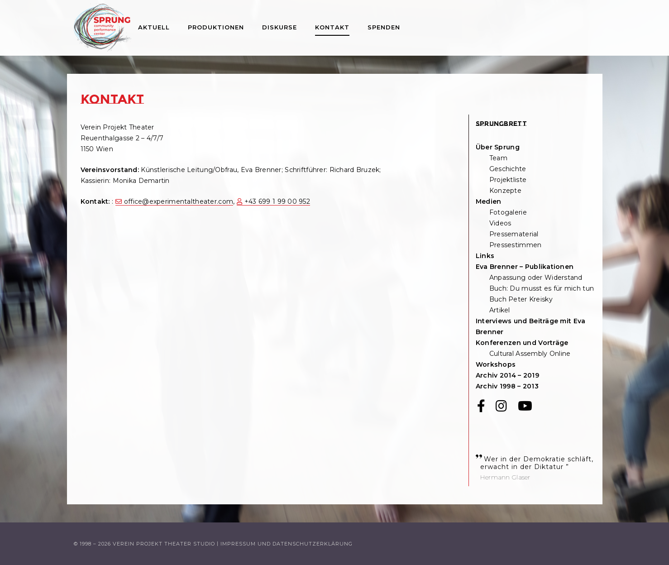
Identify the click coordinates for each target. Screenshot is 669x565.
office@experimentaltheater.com (178, 201)
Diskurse (279, 27)
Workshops (496, 364)
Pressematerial (514, 234)
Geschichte (507, 169)
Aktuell (154, 27)
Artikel (499, 310)
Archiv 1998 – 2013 (507, 386)
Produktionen (216, 27)
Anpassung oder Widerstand (536, 277)
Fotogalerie (508, 212)
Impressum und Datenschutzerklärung (286, 544)
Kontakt (332, 27)
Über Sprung (498, 147)
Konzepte (505, 191)
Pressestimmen (515, 245)
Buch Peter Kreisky (521, 299)
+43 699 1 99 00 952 (277, 201)
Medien (489, 201)
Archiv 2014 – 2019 (507, 375)
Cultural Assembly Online (530, 354)
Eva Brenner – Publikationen (525, 267)
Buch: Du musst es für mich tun (541, 288)
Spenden (384, 27)
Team (498, 158)
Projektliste (507, 180)
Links (485, 256)
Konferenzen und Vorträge (522, 343)
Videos (500, 223)
